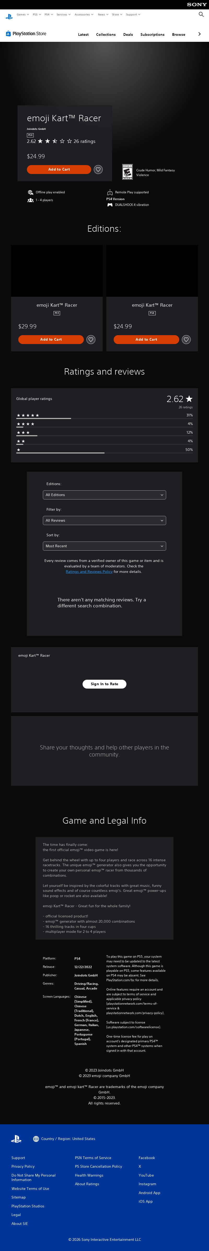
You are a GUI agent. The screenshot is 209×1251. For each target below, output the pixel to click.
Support (131, 14)
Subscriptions (125, 29)
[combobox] (104, 489)
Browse (151, 29)
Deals (100, 29)
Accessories (82, 14)
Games (20, 14)
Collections (78, 29)
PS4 (47, 14)
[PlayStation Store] (27, 28)
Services (62, 14)
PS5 (35, 14)
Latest (55, 29)
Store (115, 14)
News (101, 14)
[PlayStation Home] (9, 14)
